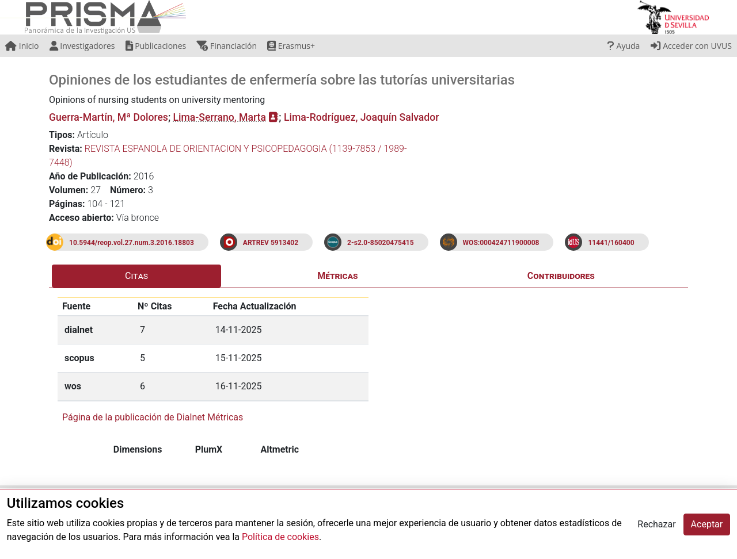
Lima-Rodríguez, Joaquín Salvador (361, 117)
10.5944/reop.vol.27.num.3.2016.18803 (131, 243)
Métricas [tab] (337, 275)
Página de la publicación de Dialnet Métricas (152, 417)
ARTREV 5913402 (270, 243)
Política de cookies (280, 536)
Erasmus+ (291, 45)
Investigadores (82, 45)
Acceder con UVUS (691, 45)
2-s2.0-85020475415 (380, 243)
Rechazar (656, 524)
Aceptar (707, 524)
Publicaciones (156, 45)
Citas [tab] (136, 275)
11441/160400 (611, 243)
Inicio (22, 45)
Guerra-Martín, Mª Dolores (108, 117)
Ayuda (623, 45)
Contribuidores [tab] (561, 275)
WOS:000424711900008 (501, 243)
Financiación (226, 45)
